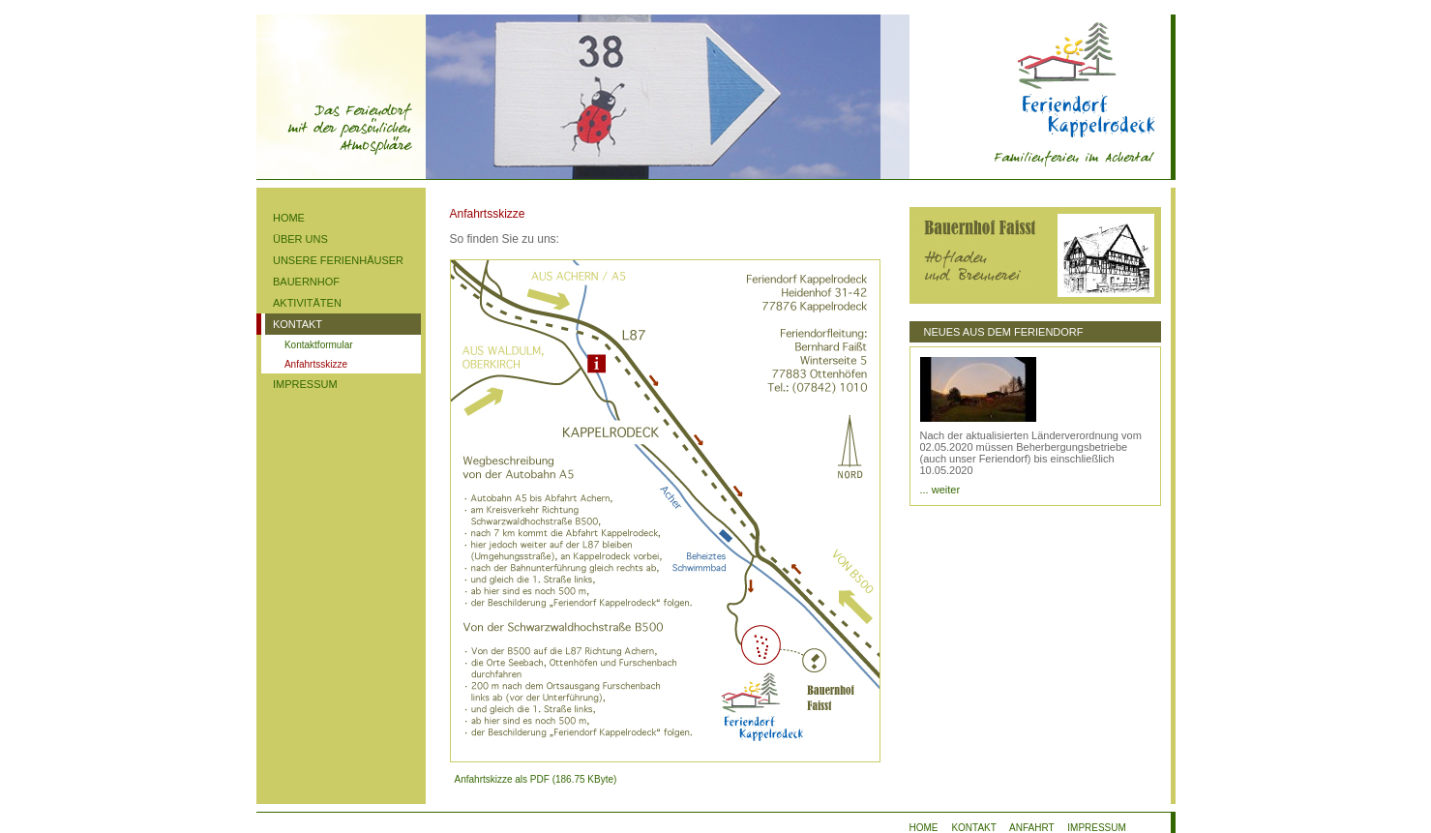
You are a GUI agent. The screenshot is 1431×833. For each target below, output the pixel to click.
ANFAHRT (1031, 827)
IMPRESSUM (305, 384)
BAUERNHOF (306, 281)
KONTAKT (297, 324)
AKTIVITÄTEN (307, 303)
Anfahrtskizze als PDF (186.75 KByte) (533, 779)
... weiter (940, 489)
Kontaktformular (318, 345)
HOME (289, 217)
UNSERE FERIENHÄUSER (338, 260)
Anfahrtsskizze (315, 364)
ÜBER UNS (300, 239)
